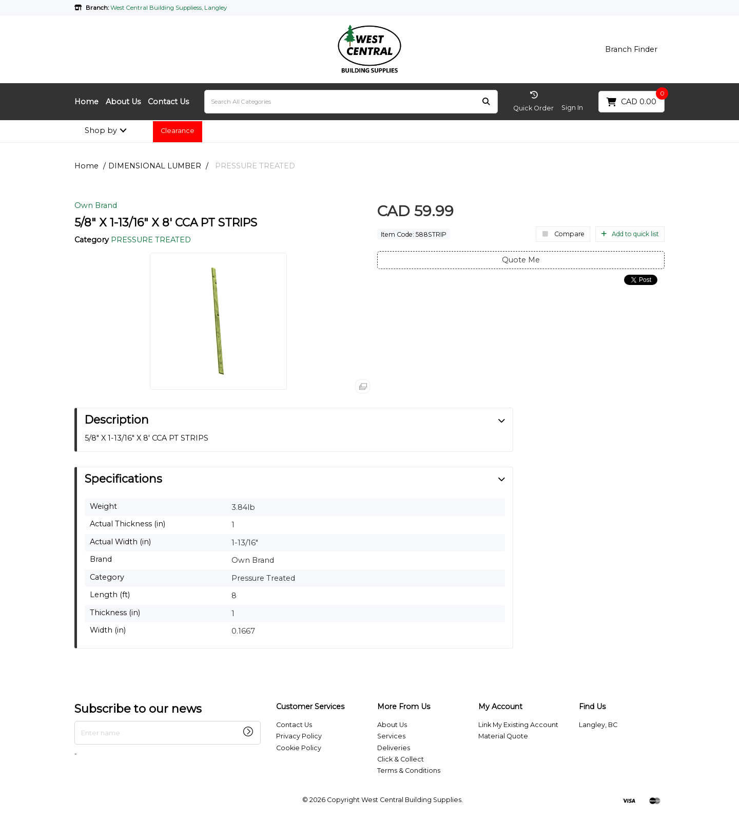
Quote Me (521, 259)
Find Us (592, 706)
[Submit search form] (486, 102)
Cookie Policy (298, 748)
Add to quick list (630, 234)
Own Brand (95, 205)
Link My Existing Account (518, 725)
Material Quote (503, 736)
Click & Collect (400, 759)
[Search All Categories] (351, 101)
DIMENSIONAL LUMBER (154, 165)
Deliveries (393, 748)
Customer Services (310, 706)
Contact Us (168, 101)
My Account (500, 706)
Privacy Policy (299, 736)
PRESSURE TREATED (255, 165)
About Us (123, 101)
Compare (563, 234)
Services (391, 736)
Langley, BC (598, 725)
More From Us (403, 706)
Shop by (101, 130)
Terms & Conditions (408, 770)
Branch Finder (631, 49)
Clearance (178, 131)
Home (86, 101)
